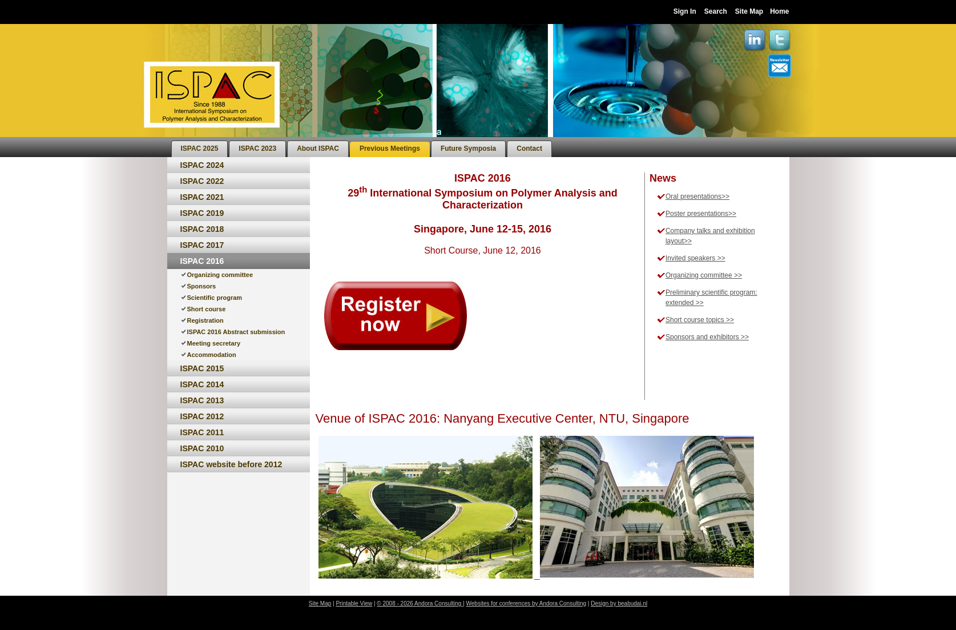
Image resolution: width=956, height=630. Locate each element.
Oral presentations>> (697, 196)
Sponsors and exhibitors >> (707, 337)
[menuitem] (199, 149)
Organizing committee (220, 274)
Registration (205, 320)
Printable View (354, 603)
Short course (206, 309)
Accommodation (211, 354)
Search (715, 11)
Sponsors (201, 286)
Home (779, 11)
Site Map (749, 11)
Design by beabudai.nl (619, 603)
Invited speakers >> (695, 258)
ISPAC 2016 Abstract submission (236, 331)
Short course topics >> (699, 320)
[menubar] (361, 147)
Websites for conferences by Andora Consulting (526, 603)
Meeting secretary (214, 343)
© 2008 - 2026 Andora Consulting (420, 603)
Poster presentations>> (700, 214)
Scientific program (215, 297)
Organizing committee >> (703, 275)
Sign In (684, 11)
